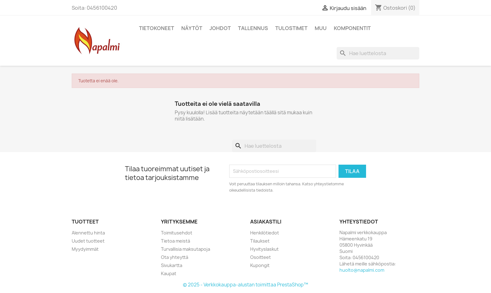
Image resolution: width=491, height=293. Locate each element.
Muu (321, 28)
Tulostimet (291, 28)
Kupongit (260, 265)
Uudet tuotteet (88, 241)
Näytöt (191, 28)
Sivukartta (171, 265)
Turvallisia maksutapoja (185, 249)
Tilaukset (260, 241)
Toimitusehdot (176, 233)
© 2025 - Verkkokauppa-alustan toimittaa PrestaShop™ (245, 284)
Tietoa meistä (175, 241)
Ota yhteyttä (174, 257)
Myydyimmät (85, 249)
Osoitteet (260, 257)
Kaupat (168, 273)
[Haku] (378, 53)
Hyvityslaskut (264, 249)
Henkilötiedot (264, 233)
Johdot (220, 28)
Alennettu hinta (88, 233)
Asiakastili (266, 221)
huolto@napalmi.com (361, 270)
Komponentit (352, 28)
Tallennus (253, 28)
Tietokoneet (156, 28)
